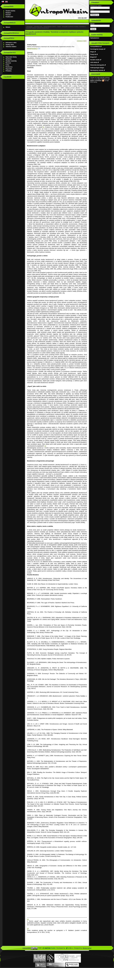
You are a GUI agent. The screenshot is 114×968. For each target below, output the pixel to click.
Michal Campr (87, 948)
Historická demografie (97, 65)
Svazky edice (10, 44)
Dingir (92, 52)
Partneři (8, 15)
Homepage (29, 26)
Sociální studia (95, 60)
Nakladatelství (94, 38)
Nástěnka (8, 59)
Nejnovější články (11, 57)
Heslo (92, 9)
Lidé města (93, 62)
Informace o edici (11, 42)
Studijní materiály (11, 61)
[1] (43, 127)
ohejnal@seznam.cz (32, 48)
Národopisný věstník (96, 70)
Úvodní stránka (10, 11)
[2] (45, 446)
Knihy (7, 65)
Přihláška (8, 71)
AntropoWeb (26, 948)
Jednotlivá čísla (38, 26)
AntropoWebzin (95, 46)
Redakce (8, 13)
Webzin (8, 27)
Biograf (92, 57)
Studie (59, 26)
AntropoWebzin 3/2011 (50, 26)
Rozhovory (9, 67)
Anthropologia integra (97, 67)
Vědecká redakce (11, 46)
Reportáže (9, 69)
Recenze (8, 63)
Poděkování (9, 17)
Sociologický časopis (97, 49)
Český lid (93, 54)
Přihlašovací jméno (96, 6)
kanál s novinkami (96, 80)
